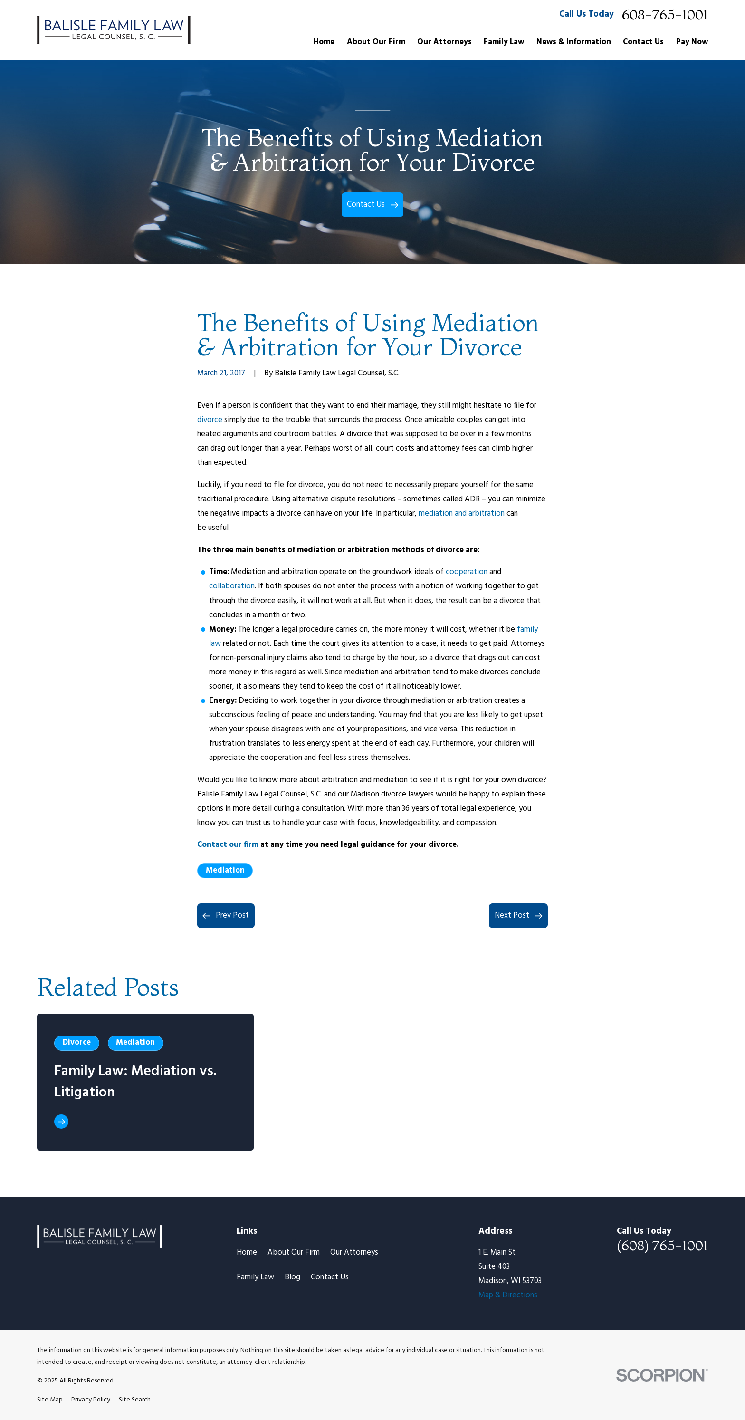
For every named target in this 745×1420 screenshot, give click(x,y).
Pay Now (692, 42)
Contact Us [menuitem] (643, 42)
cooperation (466, 572)
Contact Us (330, 1277)
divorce (209, 419)
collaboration (232, 586)
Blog (292, 1277)
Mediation (225, 870)
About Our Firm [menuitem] (376, 42)
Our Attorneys (354, 1252)
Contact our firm (227, 844)
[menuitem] (50, 1400)
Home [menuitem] (324, 42)
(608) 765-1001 (662, 1245)
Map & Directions (507, 1295)
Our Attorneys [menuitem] (444, 42)
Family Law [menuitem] (504, 42)
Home (247, 1252)
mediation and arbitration (462, 513)
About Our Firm (293, 1252)
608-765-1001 (665, 15)
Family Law (255, 1277)
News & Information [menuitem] (573, 42)
